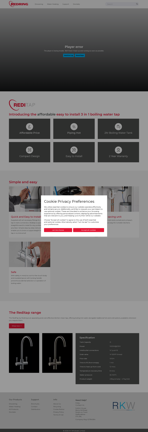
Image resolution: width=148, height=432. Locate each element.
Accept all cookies (88, 230)
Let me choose (58, 230)
